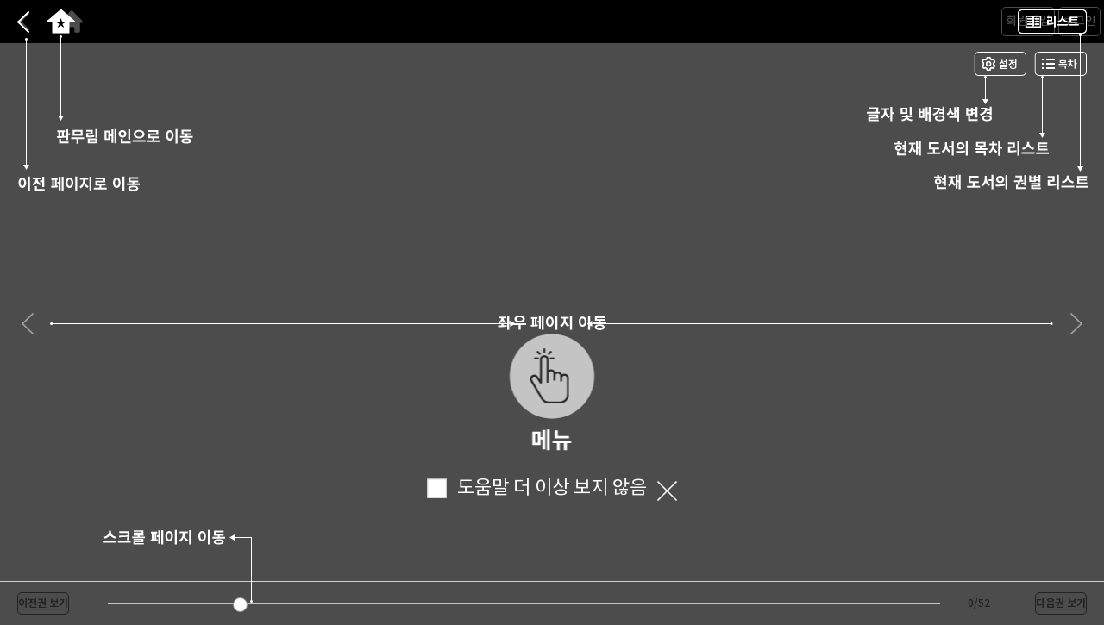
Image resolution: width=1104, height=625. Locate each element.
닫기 (667, 491)
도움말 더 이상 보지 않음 (537, 488)
